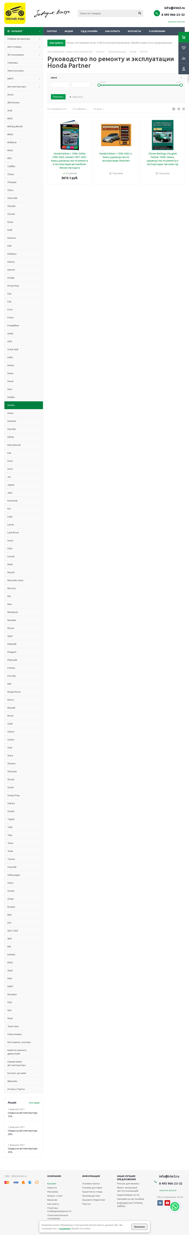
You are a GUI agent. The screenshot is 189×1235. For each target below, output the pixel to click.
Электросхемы (15, 70)
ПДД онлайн (89, 31)
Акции (69, 31)
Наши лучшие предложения (126, 1177)
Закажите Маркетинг (93, 1200)
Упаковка (12, 62)
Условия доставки (92, 1187)
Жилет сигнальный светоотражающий (127, 1189)
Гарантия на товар (92, 1191)
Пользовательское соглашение (57, 1217)
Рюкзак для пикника (128, 1183)
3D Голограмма (15, 54)
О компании (157, 31)
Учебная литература (18, 39)
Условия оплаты (91, 1183)
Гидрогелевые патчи (128, 1195)
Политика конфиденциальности (59, 1209)
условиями (64, 1228)
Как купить (112, 31)
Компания (54, 1176)
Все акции (34, 1103)
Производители (91, 1195)
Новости (52, 1187)
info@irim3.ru (174, 7)
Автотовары (14, 46)
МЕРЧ (10, 78)
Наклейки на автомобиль (130, 1199)
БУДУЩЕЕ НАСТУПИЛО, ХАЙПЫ (130, 1204)
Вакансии (52, 1200)
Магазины (52, 1191)
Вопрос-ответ (55, 1195)
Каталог (17, 31)
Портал (52, 31)
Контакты (134, 31)
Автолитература (16, 86)
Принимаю (139, 1227)
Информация (91, 1176)
